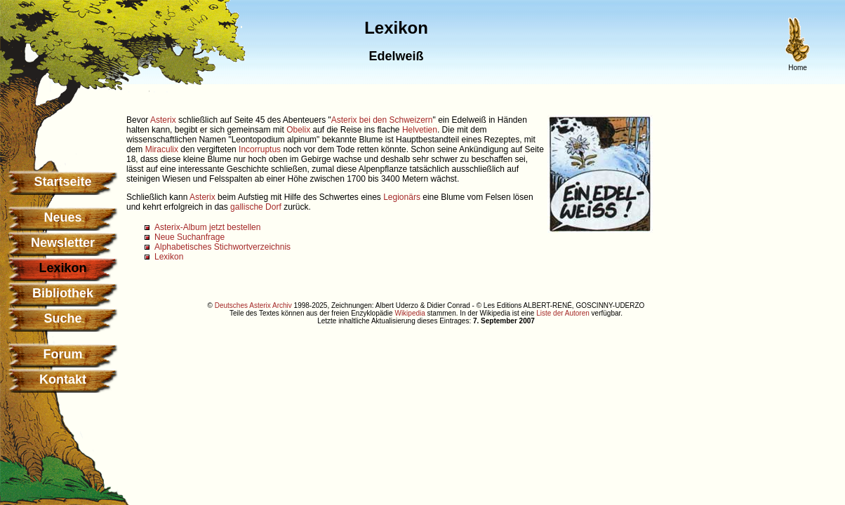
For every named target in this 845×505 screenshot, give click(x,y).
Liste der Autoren (563, 313)
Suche (62, 318)
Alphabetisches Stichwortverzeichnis (222, 247)
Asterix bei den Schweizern (382, 120)
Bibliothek (62, 293)
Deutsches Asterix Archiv (253, 305)
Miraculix (161, 149)
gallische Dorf (255, 207)
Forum (63, 354)
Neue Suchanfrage (189, 237)
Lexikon (168, 257)
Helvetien (419, 130)
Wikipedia (409, 313)
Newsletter (63, 243)
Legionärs (401, 197)
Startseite (62, 182)
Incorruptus (260, 149)
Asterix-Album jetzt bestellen (207, 227)
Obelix (298, 130)
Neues (62, 217)
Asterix (163, 120)
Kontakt (62, 379)
